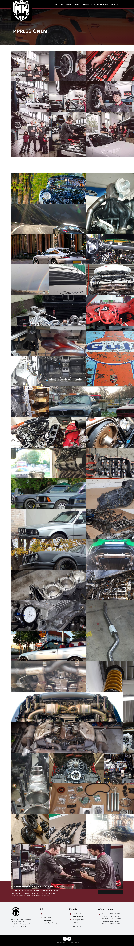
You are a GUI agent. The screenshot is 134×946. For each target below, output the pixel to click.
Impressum (47, 914)
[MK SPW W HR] (21, 1)
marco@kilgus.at (78, 920)
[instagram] (69, 939)
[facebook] (65, 939)
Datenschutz (47, 917)
